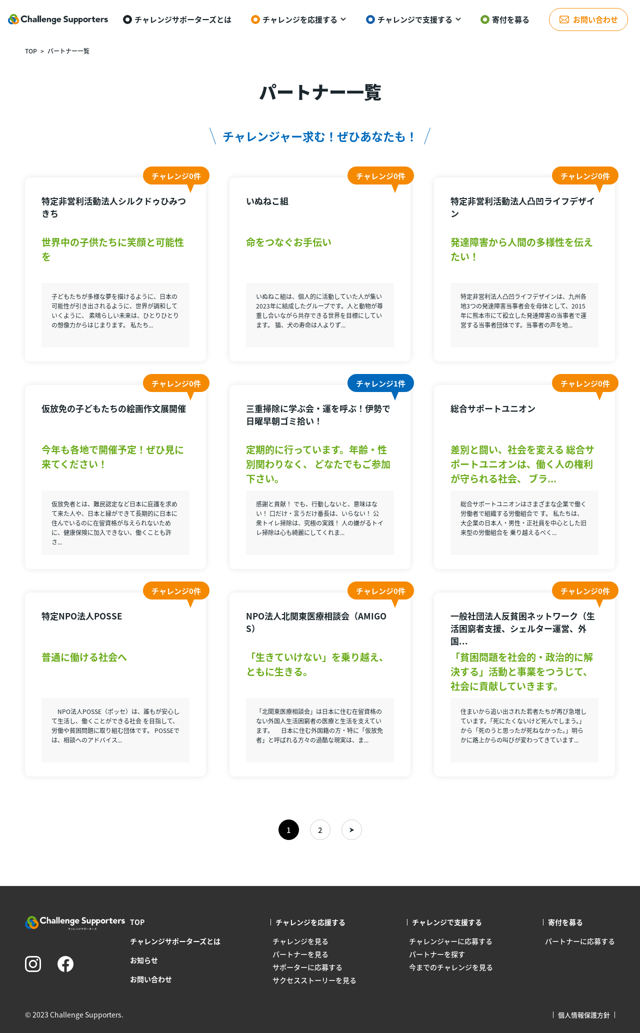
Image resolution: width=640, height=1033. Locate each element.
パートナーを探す (437, 954)
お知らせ (144, 960)
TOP (31, 50)
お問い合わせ (151, 979)
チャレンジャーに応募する (450, 941)
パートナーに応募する (580, 941)
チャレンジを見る (300, 941)
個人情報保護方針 (584, 1015)
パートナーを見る (300, 954)
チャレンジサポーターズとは (175, 941)
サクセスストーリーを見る (314, 980)
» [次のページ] (352, 830)
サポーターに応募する (307, 967)
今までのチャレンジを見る (451, 967)
